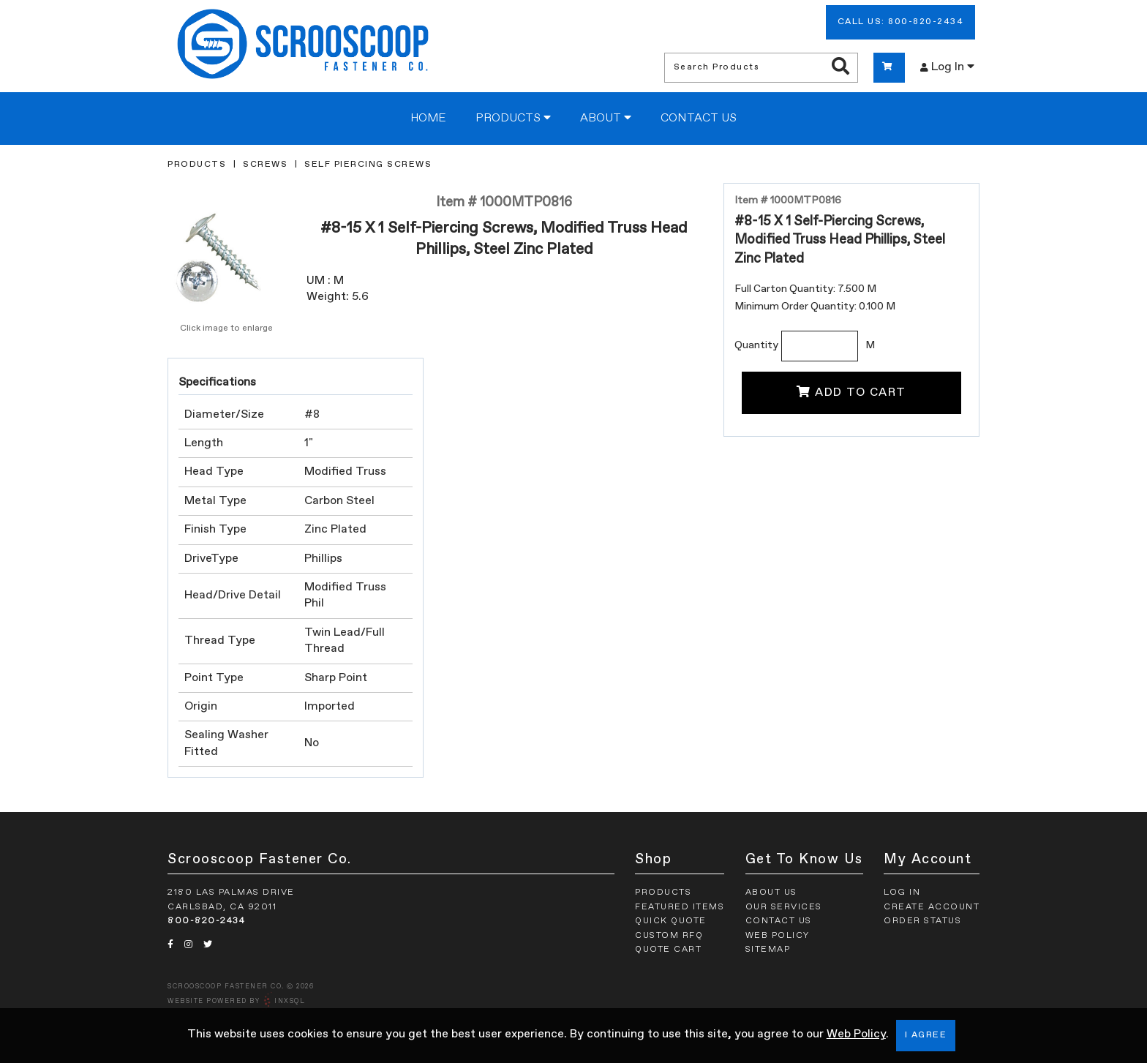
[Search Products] (840, 67)
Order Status (922, 921)
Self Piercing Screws (368, 164)
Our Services (783, 907)
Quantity (756, 345)
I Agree (926, 1035)
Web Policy (856, 1034)
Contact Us (699, 118)
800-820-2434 (206, 921)
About (605, 117)
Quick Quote (671, 921)
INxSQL (289, 1001)
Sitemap (768, 949)
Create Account (931, 907)
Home (428, 118)
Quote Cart (668, 949)
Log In (947, 66)
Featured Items (679, 907)
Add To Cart (851, 392)
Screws (265, 164)
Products (513, 117)
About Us (771, 892)
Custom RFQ (669, 935)
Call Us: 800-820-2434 (901, 22)
